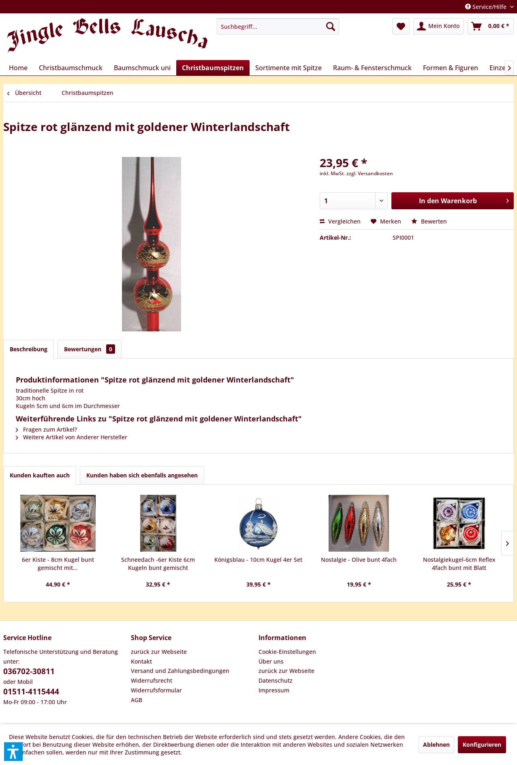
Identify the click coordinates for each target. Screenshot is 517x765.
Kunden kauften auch (40, 475)
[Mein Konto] (438, 26)
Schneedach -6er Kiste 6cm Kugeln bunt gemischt (158, 564)
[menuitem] (278, 26)
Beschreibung (28, 349)
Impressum (273, 690)
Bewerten (429, 221)
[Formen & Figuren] (450, 67)
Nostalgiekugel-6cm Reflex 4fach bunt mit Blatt (459, 564)
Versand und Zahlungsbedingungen (180, 671)
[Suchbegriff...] (278, 26)
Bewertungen (89, 349)
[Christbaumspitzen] (213, 67)
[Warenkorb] (491, 26)
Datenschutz (275, 680)
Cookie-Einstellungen (287, 651)
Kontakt (141, 661)
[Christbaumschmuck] (70, 67)
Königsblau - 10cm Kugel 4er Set (258, 559)
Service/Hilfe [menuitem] (486, 7)
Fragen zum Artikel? (46, 429)
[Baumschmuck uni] (142, 67)
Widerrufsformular (156, 690)
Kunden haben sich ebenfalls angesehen (142, 475)
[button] (13, 751)
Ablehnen (436, 744)
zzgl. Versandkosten (369, 173)
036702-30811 (29, 671)
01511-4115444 (31, 691)
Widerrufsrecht (151, 680)
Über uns (271, 661)
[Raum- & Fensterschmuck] (372, 67)
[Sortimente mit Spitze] (288, 67)
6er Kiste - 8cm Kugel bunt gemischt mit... (58, 564)
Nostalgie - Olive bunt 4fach (359, 559)
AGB (136, 700)
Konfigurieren (482, 744)
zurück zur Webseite (159, 651)
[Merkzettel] (401, 26)
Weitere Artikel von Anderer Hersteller (71, 437)
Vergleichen (340, 221)
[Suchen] (330, 26)
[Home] (18, 67)
